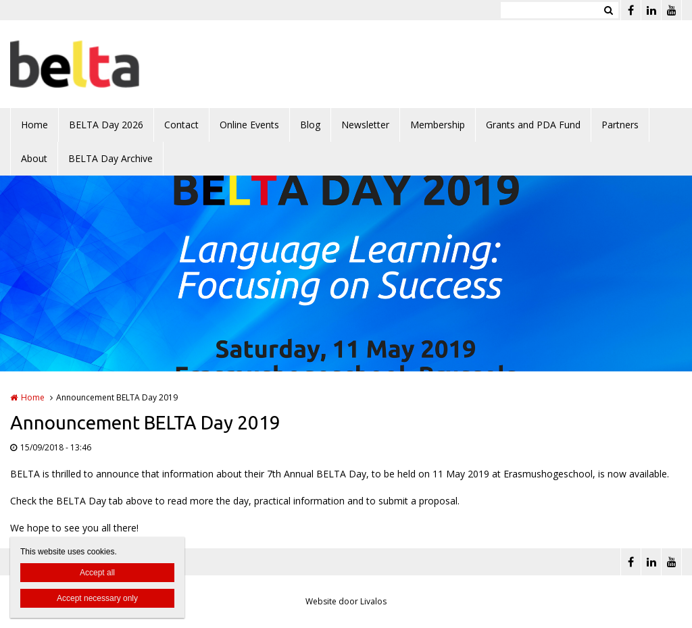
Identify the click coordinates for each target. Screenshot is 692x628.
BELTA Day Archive (110, 158)
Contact (181, 124)
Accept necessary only (97, 598)
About (34, 158)
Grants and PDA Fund (533, 124)
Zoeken (608, 10)
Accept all (97, 572)
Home (34, 124)
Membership (437, 124)
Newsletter (365, 124)
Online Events (249, 124)
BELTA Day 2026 (106, 124)
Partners (620, 124)
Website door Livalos (346, 601)
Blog (310, 124)
